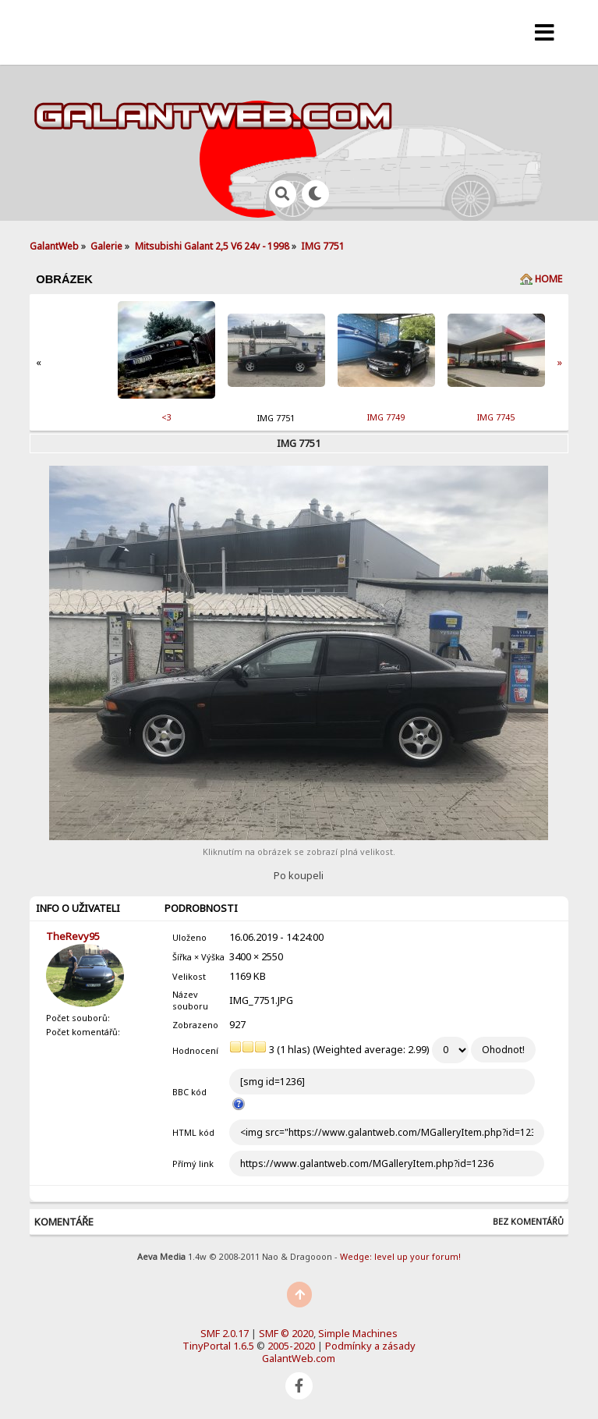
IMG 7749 (386, 417)
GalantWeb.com (298, 1358)
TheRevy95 (73, 936)
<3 (166, 417)
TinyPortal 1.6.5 (218, 1346)
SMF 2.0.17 (224, 1333)
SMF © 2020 (286, 1333)
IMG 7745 (496, 417)
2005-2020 (291, 1346)
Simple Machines (358, 1333)
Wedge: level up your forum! (400, 1256)
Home (548, 279)
